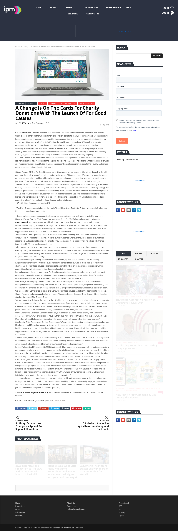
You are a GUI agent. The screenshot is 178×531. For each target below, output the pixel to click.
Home (39, 7)
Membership (91, 7)
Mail (87, 408)
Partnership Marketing (135, 388)
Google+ (43, 408)
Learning (73, 13)
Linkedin (54, 408)
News (53, 7)
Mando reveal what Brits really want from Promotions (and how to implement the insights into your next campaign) (62, 471)
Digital (42, 103)
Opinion (134, 342)
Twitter (32, 408)
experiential (124, 297)
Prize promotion (68, 103)
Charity (25, 47)
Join (166, 7)
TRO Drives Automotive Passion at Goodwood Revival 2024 (135, 301)
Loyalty (52, 103)
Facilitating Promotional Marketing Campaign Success (136, 347)
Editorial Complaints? (76, 509)
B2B (120, 506)
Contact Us (92, 13)
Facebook (21, 408)
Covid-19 (32, 103)
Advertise (71, 7)
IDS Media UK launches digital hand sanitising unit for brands (91, 425)
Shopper (122, 509)
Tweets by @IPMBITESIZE (127, 159)
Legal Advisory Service (118, 7)
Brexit (138, 253)
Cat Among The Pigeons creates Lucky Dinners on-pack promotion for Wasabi (94, 470)
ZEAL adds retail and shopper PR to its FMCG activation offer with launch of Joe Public (28, 470)
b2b (123, 253)
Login (165, 12)
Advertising (20, 512)
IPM (129, 342)
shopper (138, 259)
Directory (19, 516)
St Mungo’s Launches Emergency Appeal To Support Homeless (33, 425)
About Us (71, 503)
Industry (122, 512)
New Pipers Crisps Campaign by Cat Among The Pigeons (136, 396)
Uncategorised (86, 103)
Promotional (20, 506)
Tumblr (65, 408)
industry (123, 259)
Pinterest (76, 408)
